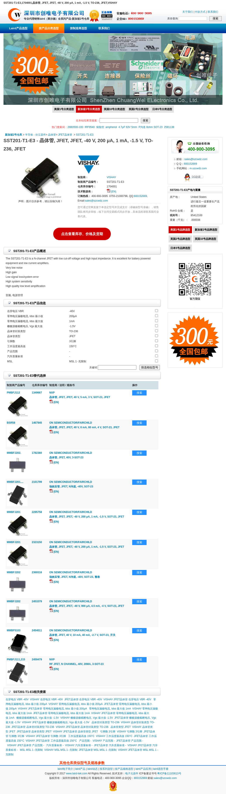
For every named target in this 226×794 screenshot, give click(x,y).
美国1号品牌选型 (180, 229)
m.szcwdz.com (198, 168)
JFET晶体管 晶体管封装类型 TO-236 (33, 726)
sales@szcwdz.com (96, 200)
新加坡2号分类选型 (89, 109)
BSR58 (11, 422)
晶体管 (52, 134)
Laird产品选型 (18, 28)
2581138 (169, 127)
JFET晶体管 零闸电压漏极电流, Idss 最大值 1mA (61, 713)
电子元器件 (131, 773)
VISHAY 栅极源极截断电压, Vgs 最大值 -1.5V (86, 717)
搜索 (139, 392)
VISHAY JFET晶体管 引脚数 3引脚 (46, 736)
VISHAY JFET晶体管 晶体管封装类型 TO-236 (82, 726)
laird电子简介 (65, 768)
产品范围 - (85, 740)
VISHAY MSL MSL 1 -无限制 (60, 749)
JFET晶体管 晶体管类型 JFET (34, 731)
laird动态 (92, 768)
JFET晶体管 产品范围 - (129, 740)
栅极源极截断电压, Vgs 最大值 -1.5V (37, 717)
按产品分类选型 (49, 28)
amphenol (111, 127)
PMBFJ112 (13, 392)
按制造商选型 (78, 28)
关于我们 (187, 11)
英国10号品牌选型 (205, 238)
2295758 (37, 512)
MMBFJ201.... (15, 481)
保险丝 (100, 127)
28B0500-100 (75, 127)
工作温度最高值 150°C (81, 736)
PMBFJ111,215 (16, 659)
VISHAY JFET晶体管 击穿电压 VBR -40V (127, 699)
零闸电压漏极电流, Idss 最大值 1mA (110, 708)
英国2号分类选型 (139, 109)
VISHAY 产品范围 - (104, 740)
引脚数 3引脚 (107, 731)
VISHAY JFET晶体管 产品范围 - (25, 745)
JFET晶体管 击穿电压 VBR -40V (83, 699)
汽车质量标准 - (54, 745)
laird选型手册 (160, 768)
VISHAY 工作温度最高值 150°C (114, 736)
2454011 (37, 630)
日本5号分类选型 (162, 109)
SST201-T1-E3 (84, 134)
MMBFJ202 (14, 572)
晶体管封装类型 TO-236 (106, 722)
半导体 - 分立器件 (35, 134)
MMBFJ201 (14, 512)
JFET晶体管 (65, 134)
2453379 (37, 601)
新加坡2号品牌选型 (206, 229)
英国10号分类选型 (114, 109)
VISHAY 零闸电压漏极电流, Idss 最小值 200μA (75, 704)
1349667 (37, 392)
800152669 (140, 196)
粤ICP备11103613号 (169, 773)
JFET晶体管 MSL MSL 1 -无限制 (97, 749)
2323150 (37, 542)
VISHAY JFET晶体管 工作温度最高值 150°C (51, 740)
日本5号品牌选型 (180, 248)
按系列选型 (106, 768)
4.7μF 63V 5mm (127, 127)
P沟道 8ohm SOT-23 (151, 127)
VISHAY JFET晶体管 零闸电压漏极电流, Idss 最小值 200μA (52, 708)
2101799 (37, 481)
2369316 (37, 572)
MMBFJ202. (14, 452)
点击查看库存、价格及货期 (82, 233)
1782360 (37, 452)
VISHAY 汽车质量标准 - (78, 745)
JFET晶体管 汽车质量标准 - (110, 745)
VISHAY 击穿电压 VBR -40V (46, 699)
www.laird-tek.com (76, 773)
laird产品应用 (143, 768)
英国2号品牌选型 (180, 238)
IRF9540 (90, 127)
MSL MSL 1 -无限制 (31, 749)
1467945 (37, 422)
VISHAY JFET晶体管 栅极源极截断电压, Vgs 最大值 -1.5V (55, 722)
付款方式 (200, 11)
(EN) (111, 191)
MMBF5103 (14, 630)
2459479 (37, 659)
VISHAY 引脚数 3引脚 (129, 731)
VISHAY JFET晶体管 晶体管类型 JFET (75, 731)
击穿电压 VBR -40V (17, 699)
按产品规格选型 (124, 768)
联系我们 (213, 11)
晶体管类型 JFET (121, 726)
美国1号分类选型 (64, 109)
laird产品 (80, 768)
